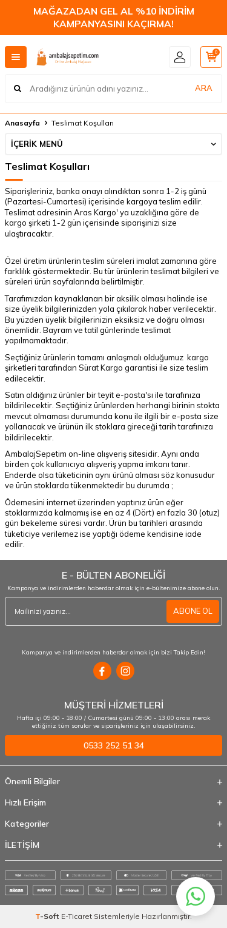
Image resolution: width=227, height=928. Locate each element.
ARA (203, 88)
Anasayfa (22, 122)
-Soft (48, 916)
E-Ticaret (76, 916)
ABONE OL (192, 611)
